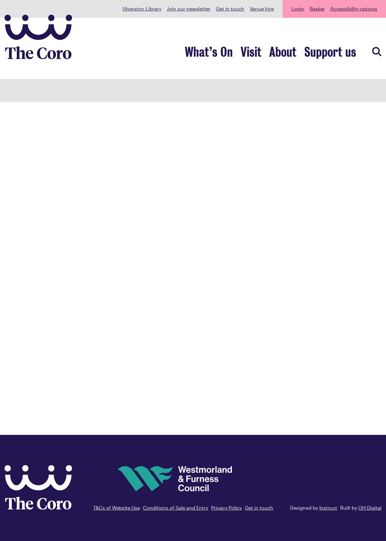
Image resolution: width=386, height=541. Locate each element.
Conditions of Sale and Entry (175, 508)
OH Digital (369, 508)
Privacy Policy (226, 508)
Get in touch (230, 8)
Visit (265, 53)
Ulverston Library (141, 8)
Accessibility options (353, 8)
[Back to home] (38, 507)
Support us (334, 53)
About (293, 53)
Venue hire (262, 8)
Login (297, 8)
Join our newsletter (188, 8)
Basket (317, 8)
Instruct (328, 508)
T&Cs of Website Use (116, 508)
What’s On (228, 53)
